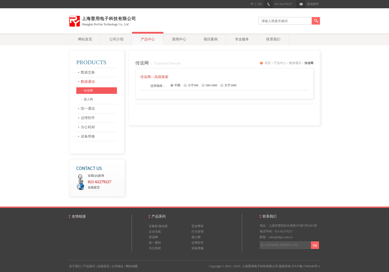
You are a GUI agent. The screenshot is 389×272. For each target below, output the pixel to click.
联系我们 (273, 39)
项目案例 (211, 39)
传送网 (308, 63)
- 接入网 (87, 99)
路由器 (163, 226)
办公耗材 (88, 127)
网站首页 (85, 39)
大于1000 (230, 85)
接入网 (196, 237)
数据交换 (88, 72)
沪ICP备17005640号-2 (306, 266)
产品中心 (148, 39)
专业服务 (242, 39)
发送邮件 (307, 4)
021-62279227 (278, 4)
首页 (268, 63)
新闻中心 (179, 39)
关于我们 (75, 266)
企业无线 (155, 231)
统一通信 (88, 108)
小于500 (193, 85)
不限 (177, 85)
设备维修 (88, 136)
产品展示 (89, 266)
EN (260, 4)
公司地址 (117, 266)
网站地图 (132, 266)
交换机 (153, 226)
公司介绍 (116, 39)
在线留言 (94, 187)
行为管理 (197, 231)
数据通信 (88, 82)
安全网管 (197, 226)
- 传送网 (87, 90)
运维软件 (88, 118)
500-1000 (211, 85)
